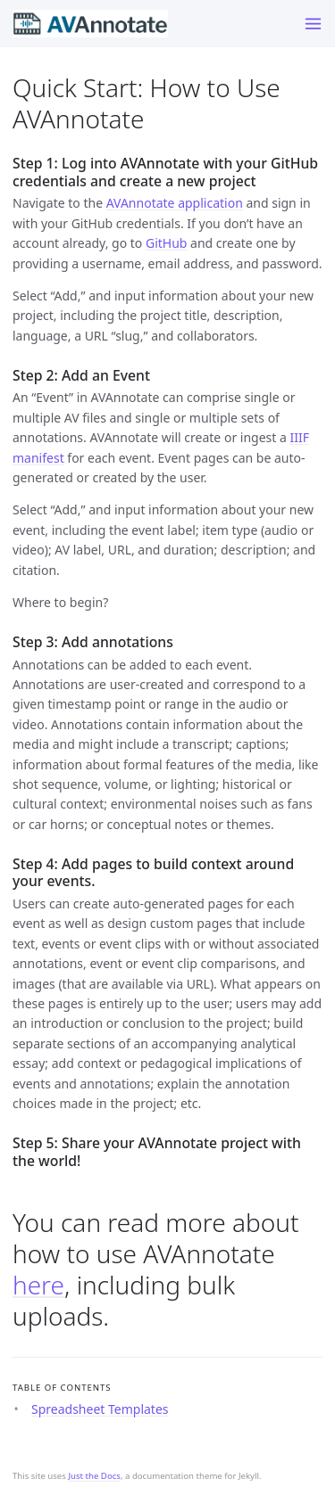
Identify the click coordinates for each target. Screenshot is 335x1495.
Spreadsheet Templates (100, 1409)
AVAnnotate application (174, 202)
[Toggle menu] (313, 23)
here (38, 1285)
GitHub (167, 242)
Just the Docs (94, 1476)
